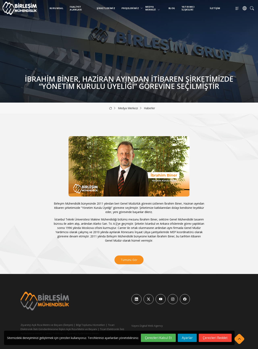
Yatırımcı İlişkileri (188, 8)
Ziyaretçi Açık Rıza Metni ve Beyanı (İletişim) (47, 325)
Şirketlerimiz (106, 8)
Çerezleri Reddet (215, 338)
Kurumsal (56, 8)
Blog (172, 8)
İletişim (215, 8)
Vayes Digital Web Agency (147, 325)
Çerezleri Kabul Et (158, 338)
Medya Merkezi (152, 8)
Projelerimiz (131, 8)
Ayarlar (187, 338)
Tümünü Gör (129, 260)
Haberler (149, 108)
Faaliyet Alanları (76, 8)
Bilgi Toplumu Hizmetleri (90, 325)
